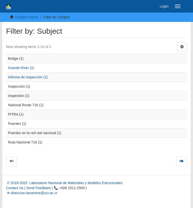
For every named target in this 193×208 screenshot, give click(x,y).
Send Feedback (38, 188)
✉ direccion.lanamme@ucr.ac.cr (31, 193)
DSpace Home (26, 17)
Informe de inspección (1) (28, 77)
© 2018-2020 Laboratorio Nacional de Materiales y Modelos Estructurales (64, 183)
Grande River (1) (21, 68)
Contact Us (14, 188)
